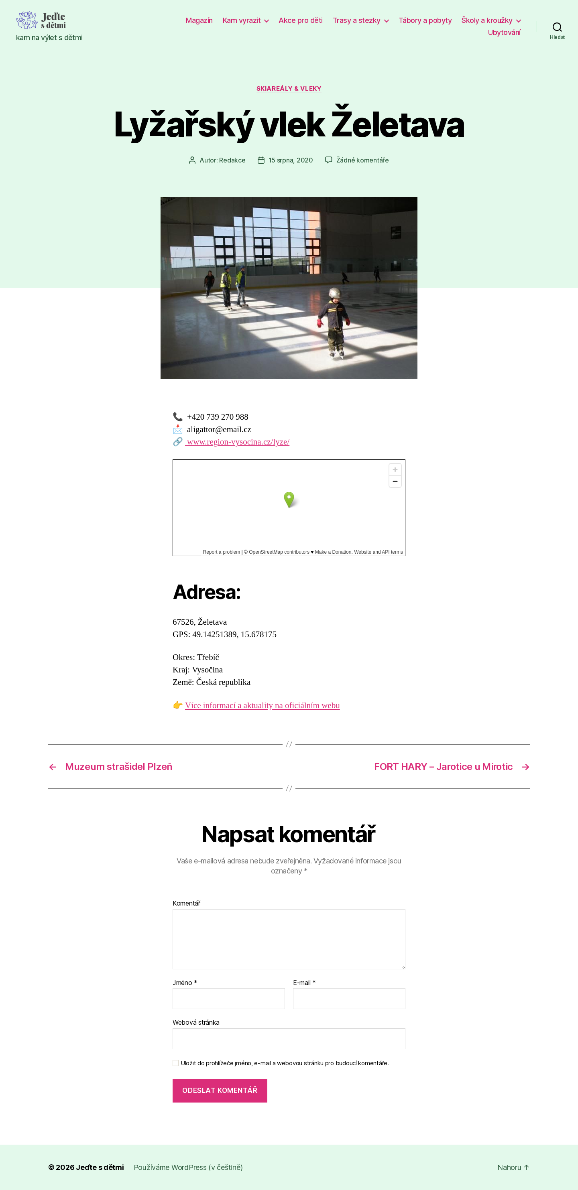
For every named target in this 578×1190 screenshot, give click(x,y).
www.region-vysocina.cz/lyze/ (237, 442)
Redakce (232, 160)
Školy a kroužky (487, 20)
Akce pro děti (301, 20)
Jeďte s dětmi (100, 1167)
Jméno (185, 983)
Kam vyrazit (242, 20)
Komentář (186, 903)
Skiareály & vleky (289, 88)
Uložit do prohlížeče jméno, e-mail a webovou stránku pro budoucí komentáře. (285, 1063)
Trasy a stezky (357, 20)
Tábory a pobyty (425, 20)
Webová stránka (196, 1022)
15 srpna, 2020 (291, 160)
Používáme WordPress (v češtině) (188, 1167)
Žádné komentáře (362, 160)
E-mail (304, 983)
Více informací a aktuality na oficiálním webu (262, 705)
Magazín (199, 20)
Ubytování (504, 32)
